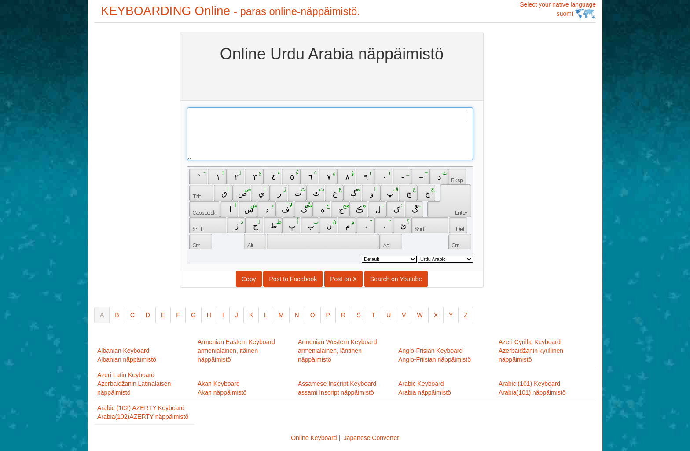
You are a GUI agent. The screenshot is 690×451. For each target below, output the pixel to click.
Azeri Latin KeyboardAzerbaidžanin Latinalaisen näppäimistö (134, 383)
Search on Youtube (396, 278)
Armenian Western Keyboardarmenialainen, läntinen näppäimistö (337, 350)
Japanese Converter (371, 437)
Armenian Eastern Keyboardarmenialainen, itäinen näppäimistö (236, 350)
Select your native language (558, 10)
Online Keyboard (314, 437)
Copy (249, 278)
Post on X (343, 278)
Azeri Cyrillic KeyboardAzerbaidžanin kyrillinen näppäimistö (531, 350)
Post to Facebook (293, 278)
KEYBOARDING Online (230, 11)
